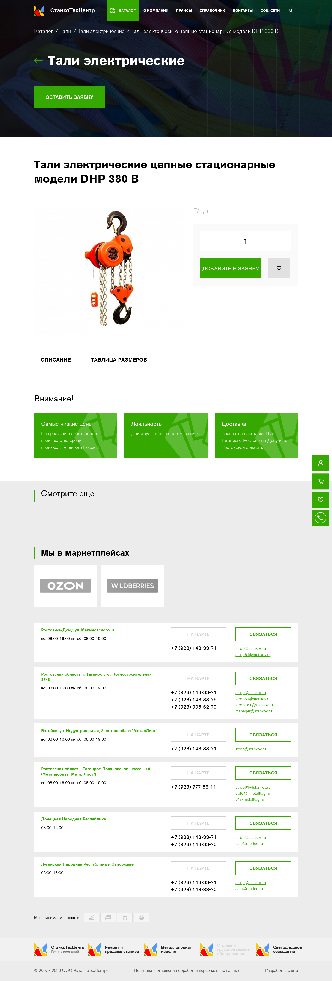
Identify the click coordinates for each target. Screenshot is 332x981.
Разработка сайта (281, 971)
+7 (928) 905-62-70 (193, 709)
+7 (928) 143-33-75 (194, 702)
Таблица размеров (122, 361)
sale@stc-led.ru (249, 848)
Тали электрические (101, 31)
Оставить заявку (71, 97)
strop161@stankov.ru (254, 707)
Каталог (43, 31)
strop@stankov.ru (250, 650)
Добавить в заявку (230, 269)
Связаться (263, 636)
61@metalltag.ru (249, 803)
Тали (65, 31)
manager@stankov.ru (253, 714)
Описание (57, 361)
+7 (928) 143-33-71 (194, 650)
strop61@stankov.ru (252, 657)
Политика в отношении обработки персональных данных (186, 971)
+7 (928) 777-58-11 (193, 790)
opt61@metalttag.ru (252, 797)
